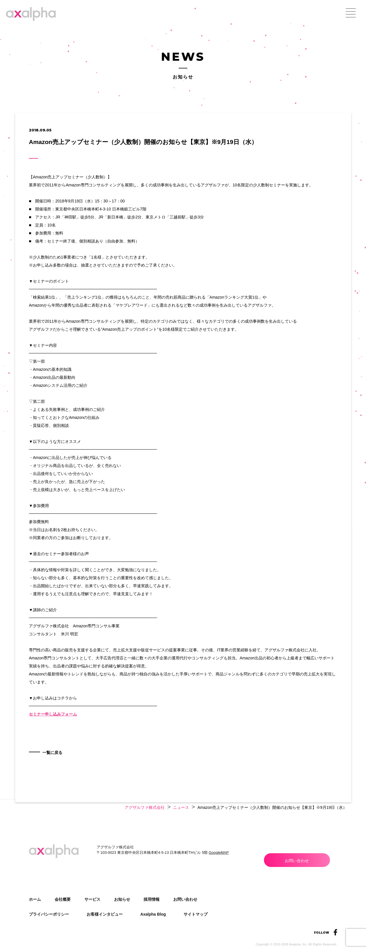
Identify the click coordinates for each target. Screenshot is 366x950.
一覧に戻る (57, 769)
